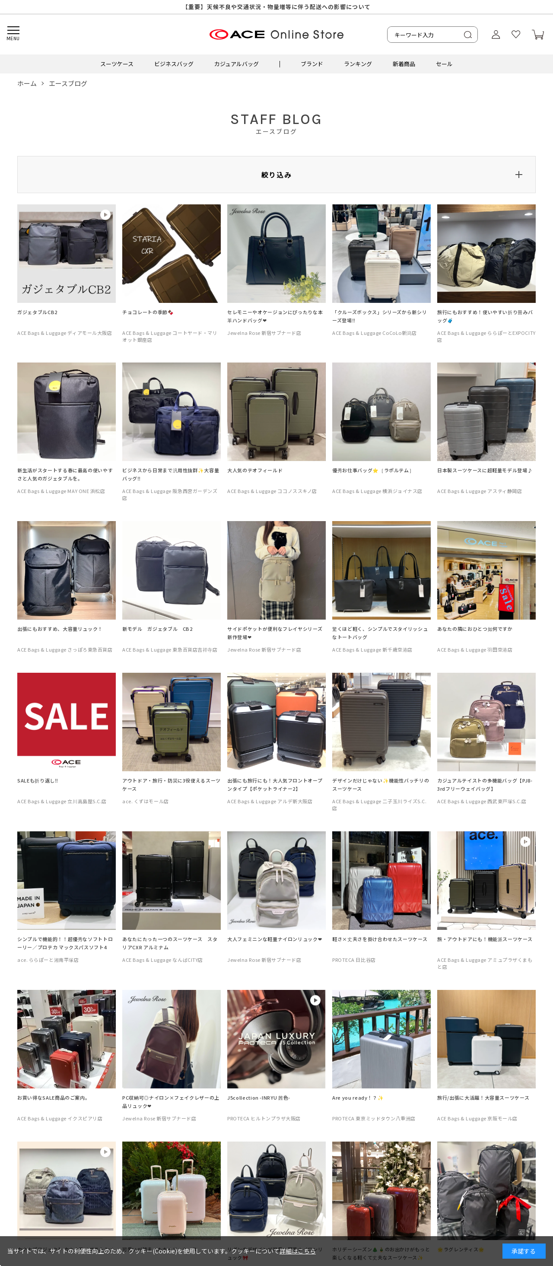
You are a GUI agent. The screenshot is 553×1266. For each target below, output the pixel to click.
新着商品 (404, 64)
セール (444, 64)
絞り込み (276, 174)
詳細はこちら (298, 1251)
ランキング (358, 64)
